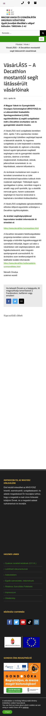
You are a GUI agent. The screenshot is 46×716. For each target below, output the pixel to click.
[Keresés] (43, 33)
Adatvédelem (11, 575)
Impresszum (10, 592)
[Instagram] (36, 622)
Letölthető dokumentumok (16, 569)
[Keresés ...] (20, 33)
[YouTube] (23, 622)
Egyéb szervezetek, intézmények (19, 581)
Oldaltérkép (10, 598)
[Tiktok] (29, 622)
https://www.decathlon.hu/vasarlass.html (21, 228)
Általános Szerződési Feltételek (19, 586)
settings (25, 707)
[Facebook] (9, 622)
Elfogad (7, 712)
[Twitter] (16, 622)
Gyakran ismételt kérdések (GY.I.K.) (20, 563)
